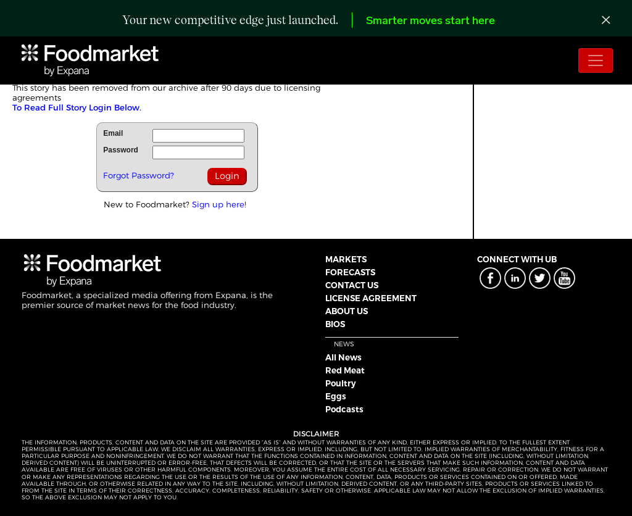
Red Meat (345, 370)
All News (343, 357)
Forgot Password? (138, 175)
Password (120, 150)
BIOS (335, 324)
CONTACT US (351, 285)
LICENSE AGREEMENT (371, 298)
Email (113, 133)
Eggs (335, 396)
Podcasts (344, 409)
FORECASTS (350, 272)
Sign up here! (219, 204)
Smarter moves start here (430, 21)
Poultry (340, 383)
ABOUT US (346, 311)
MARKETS (346, 259)
